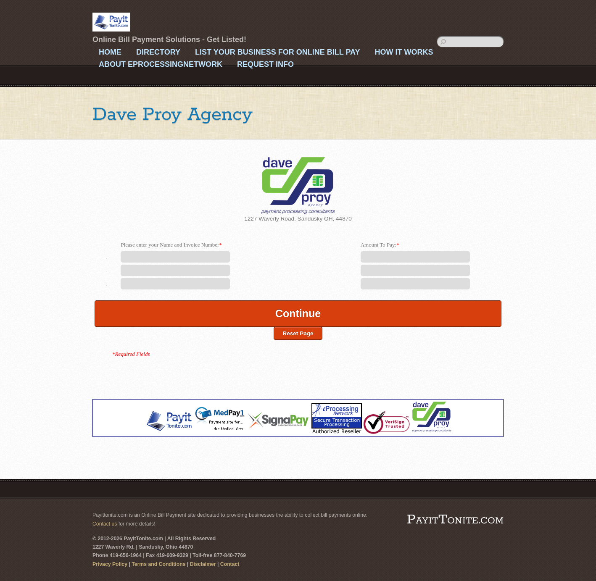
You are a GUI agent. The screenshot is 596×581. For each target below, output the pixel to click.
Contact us (104, 524)
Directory (158, 52)
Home (110, 52)
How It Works (403, 52)
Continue (298, 313)
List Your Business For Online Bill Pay (277, 52)
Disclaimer (203, 564)
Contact (230, 564)
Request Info (265, 64)
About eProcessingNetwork (160, 64)
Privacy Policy (109, 564)
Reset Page (297, 333)
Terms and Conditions (158, 564)
